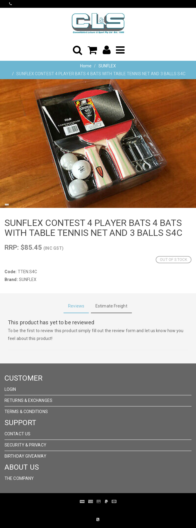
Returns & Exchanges (28, 400)
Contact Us (17, 433)
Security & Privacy (25, 445)
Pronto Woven (93, 510)
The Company (19, 478)
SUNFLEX (107, 65)
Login (10, 389)
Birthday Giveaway (25, 456)
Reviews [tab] (76, 306)
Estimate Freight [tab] (111, 306)
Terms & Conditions (26, 411)
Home (86, 65)
